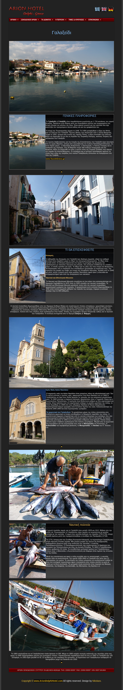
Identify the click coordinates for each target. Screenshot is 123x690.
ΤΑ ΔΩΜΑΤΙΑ (46, 20)
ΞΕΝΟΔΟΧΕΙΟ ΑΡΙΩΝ (29, 20)
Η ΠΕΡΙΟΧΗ (60, 20)
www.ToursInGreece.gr (55, 159)
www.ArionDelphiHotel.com (48, 681)
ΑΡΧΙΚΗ (13, 20)
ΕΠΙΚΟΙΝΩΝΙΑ (94, 20)
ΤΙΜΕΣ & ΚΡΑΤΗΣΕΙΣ (76, 20)
